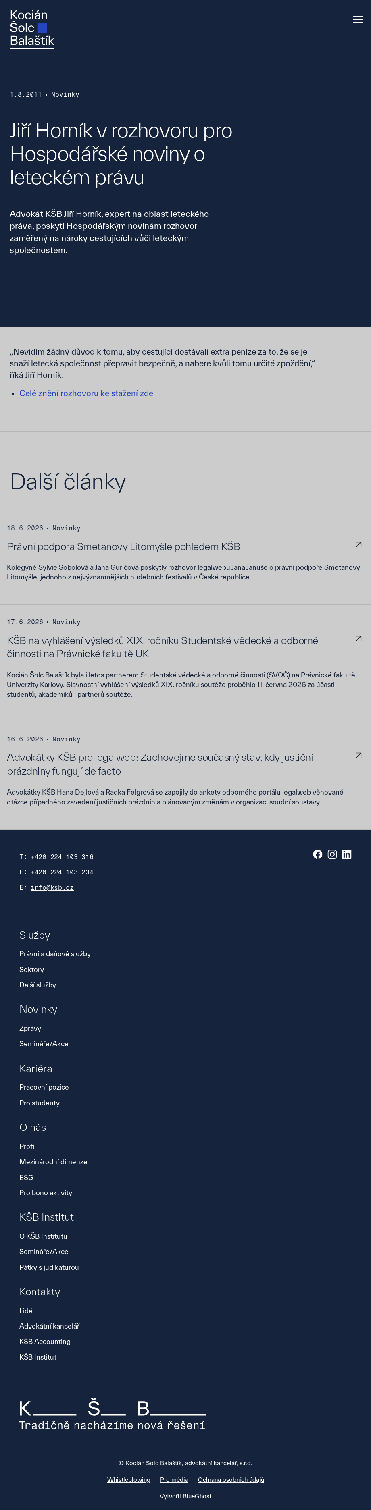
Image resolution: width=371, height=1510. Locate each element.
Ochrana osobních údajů (231, 1479)
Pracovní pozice (44, 1087)
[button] (356, 19)
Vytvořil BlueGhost (185, 1496)
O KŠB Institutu (43, 1236)
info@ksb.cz (52, 887)
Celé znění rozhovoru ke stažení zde (86, 393)
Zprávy (30, 1028)
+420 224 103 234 (62, 872)
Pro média (174, 1479)
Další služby (37, 985)
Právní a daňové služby (55, 954)
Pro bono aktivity (45, 1192)
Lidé (26, 1311)
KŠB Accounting (45, 1341)
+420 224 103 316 (62, 857)
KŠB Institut (37, 1357)
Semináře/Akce (44, 1043)
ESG (26, 1177)
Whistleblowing (128, 1479)
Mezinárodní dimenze (53, 1161)
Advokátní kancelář (49, 1326)
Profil (27, 1146)
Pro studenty (39, 1103)
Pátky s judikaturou (49, 1267)
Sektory (31, 969)
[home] (32, 29)
